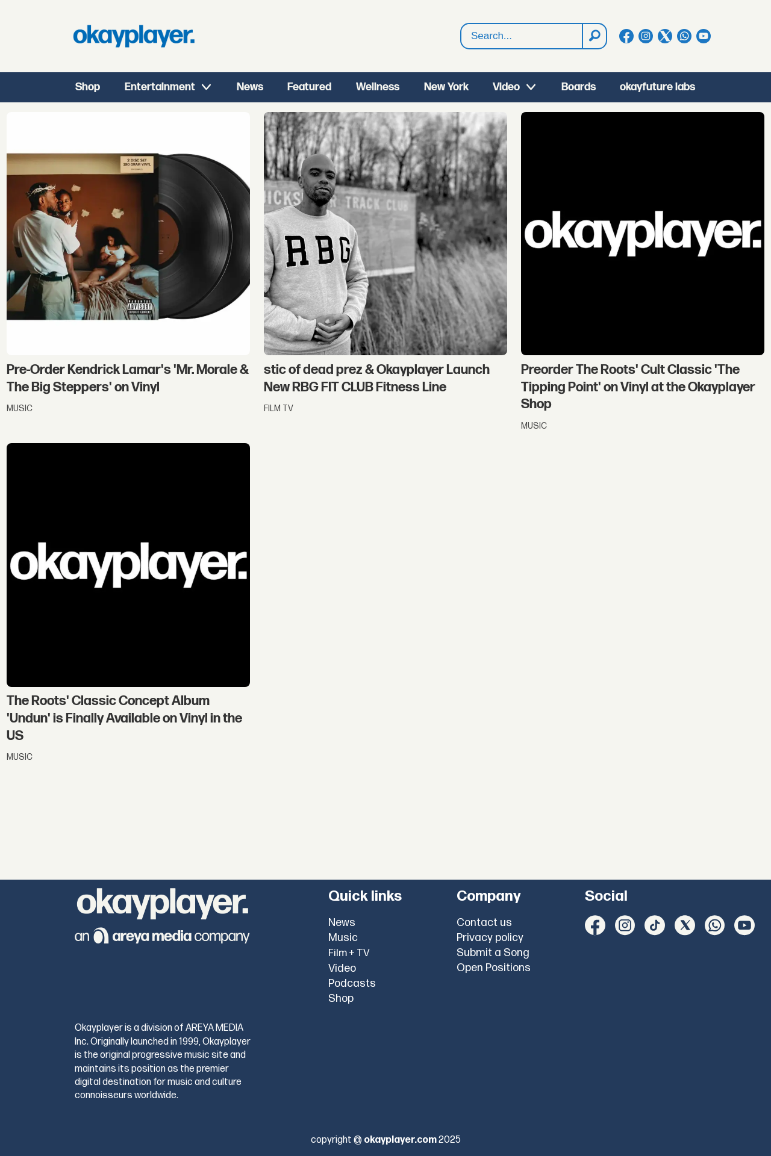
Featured (309, 87)
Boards (578, 87)
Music (343, 937)
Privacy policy (490, 937)
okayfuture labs (657, 87)
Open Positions (494, 968)
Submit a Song (493, 952)
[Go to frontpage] (133, 36)
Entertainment (160, 87)
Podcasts (352, 983)
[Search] (594, 36)
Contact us (484, 922)
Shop (87, 87)
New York (446, 87)
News (250, 87)
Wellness (377, 87)
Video (506, 87)
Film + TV (349, 953)
